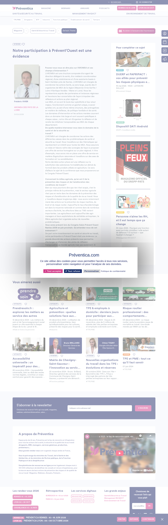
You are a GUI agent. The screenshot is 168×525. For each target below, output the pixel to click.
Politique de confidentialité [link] (113, 271)
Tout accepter (53, 271)
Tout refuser (73, 271)
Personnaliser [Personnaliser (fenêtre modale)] (91, 271)
